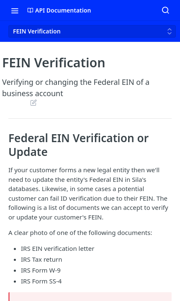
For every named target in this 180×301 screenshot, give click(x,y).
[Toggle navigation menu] (14, 10)
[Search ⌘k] (165, 10)
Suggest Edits (33, 102)
